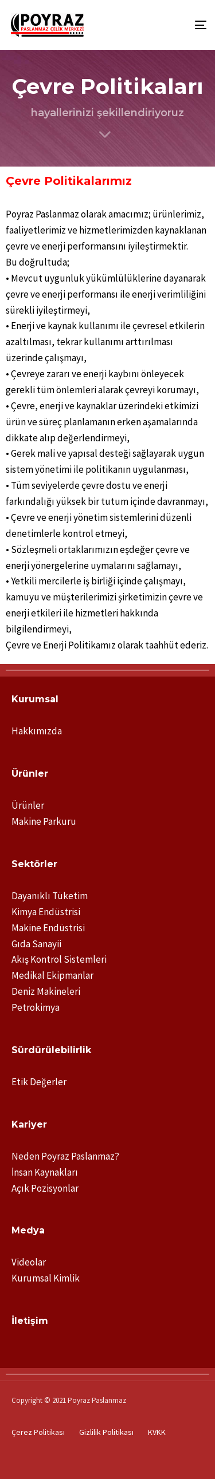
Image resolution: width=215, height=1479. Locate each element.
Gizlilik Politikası (106, 1432)
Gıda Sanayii (36, 944)
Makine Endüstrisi (48, 928)
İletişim (29, 1320)
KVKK (157, 1432)
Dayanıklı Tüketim (49, 895)
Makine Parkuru (43, 821)
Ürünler (27, 805)
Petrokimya (35, 1007)
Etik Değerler (39, 1081)
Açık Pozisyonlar (45, 1188)
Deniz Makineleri (45, 991)
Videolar (28, 1262)
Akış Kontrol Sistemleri (59, 959)
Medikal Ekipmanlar (52, 975)
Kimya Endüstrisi (45, 911)
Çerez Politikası (38, 1432)
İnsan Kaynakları (44, 1172)
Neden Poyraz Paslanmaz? (65, 1156)
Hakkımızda (36, 731)
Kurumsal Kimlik (45, 1278)
